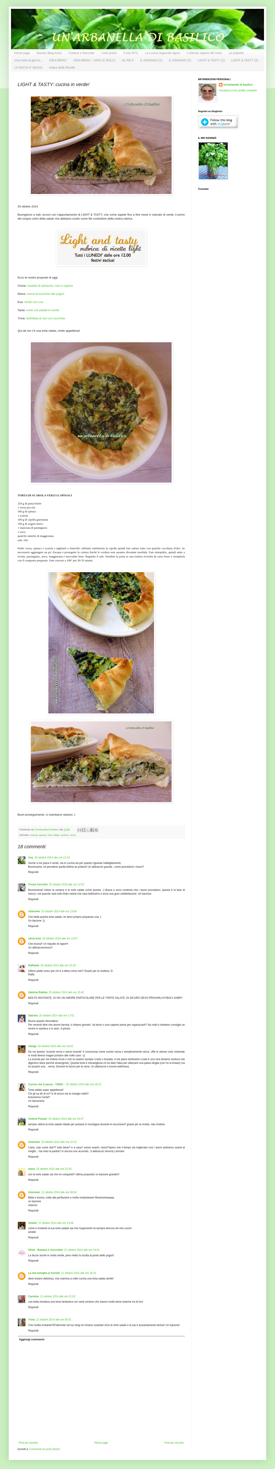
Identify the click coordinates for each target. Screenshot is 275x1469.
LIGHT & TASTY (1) (211, 60)
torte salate (53, 835)
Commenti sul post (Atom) (44, 1449)
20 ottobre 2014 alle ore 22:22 (59, 1142)
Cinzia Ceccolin (38, 884)
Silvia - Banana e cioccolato (45, 1249)
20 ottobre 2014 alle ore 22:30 (54, 1168)
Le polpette (236, 53)
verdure (65, 835)
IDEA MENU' (58, 60)
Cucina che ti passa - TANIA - (46, 1084)
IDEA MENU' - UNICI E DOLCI (94, 60)
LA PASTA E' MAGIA (28, 67)
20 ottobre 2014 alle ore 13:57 (60, 938)
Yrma (31, 1319)
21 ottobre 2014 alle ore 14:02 (81, 1249)
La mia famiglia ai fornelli (44, 1273)
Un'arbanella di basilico (238, 84)
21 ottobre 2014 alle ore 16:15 (78, 1273)
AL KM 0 (128, 60)
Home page (22, 53)
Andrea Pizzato (37, 1118)
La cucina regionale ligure (162, 53)
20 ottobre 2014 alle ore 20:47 (66, 1118)
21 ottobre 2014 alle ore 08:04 (59, 1192)
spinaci (42, 835)
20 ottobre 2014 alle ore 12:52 (66, 884)
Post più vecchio (174, 1442)
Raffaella (33, 965)
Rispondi (33, 872)
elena (31, 1168)
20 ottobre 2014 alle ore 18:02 (55, 1046)
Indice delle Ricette (62, 67)
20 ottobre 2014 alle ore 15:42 (66, 992)
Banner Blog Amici (49, 53)
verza (73, 835)
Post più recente (28, 1442)
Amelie (32, 1222)
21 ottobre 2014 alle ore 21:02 (57, 1296)
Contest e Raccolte (81, 53)
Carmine (33, 1296)
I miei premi (109, 53)
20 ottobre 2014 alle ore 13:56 (59, 911)
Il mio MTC (130, 53)
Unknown (34, 911)
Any (30, 857)
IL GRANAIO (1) (151, 60)
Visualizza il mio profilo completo (238, 90)
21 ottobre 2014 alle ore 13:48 (55, 1222)
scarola (34, 835)
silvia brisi (34, 938)
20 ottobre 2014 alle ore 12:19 (52, 857)
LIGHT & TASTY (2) (244, 60)
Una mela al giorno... (28, 60)
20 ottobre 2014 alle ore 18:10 (83, 1084)
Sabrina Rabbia (37, 992)
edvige (32, 1046)
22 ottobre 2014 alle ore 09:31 (53, 1319)
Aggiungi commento (31, 1339)
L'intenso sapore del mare (204, 53)
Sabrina (33, 1015)
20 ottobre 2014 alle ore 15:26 (58, 965)
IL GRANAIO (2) (180, 60)
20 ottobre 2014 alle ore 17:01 (56, 1015)
